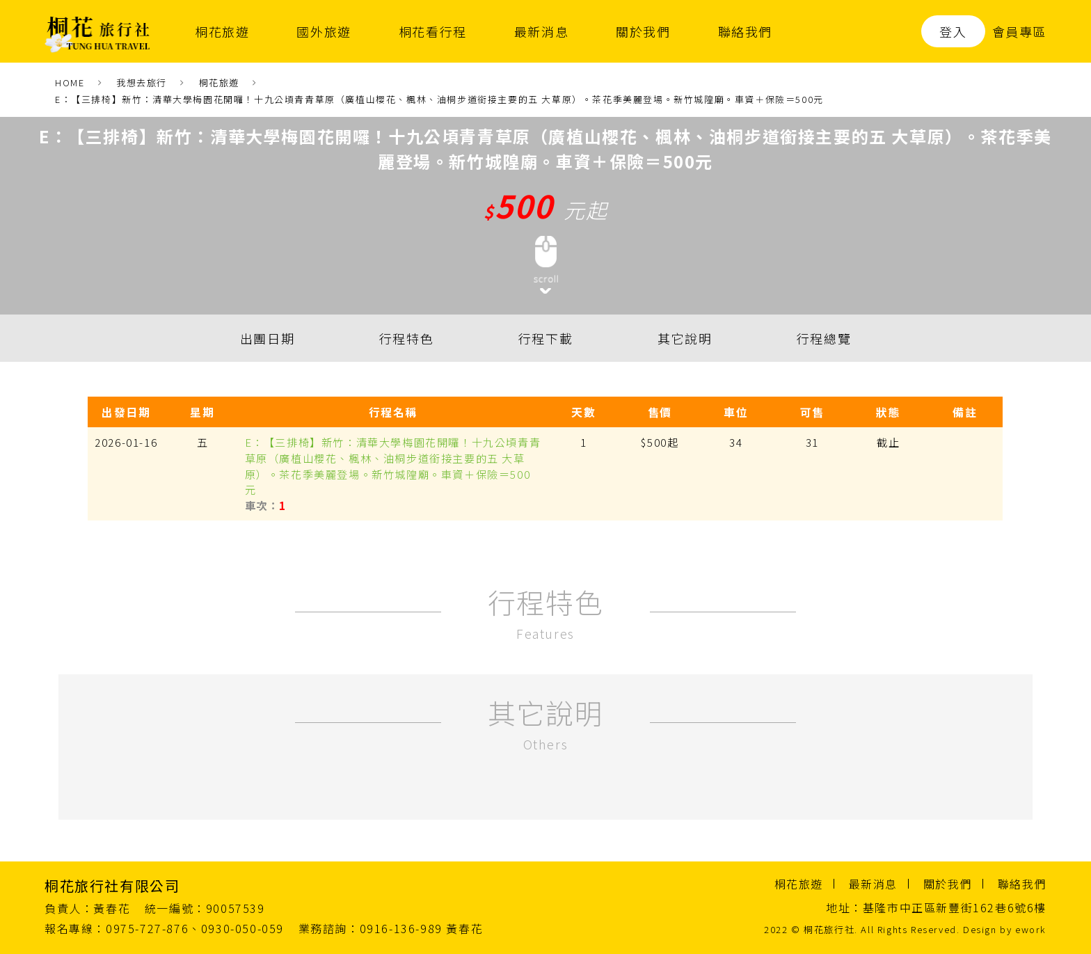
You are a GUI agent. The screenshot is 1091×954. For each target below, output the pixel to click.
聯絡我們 (745, 31)
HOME (69, 82)
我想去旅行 (141, 82)
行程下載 (545, 338)
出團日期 (267, 338)
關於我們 (643, 31)
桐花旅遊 (222, 31)
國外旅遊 (323, 31)
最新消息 (541, 31)
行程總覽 (824, 338)
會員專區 (1019, 31)
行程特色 (406, 338)
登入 (952, 31)
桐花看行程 (433, 31)
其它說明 (685, 338)
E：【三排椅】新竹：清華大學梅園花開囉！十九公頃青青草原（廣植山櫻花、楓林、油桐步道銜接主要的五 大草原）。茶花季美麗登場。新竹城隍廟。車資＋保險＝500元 (439, 99)
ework (1030, 929)
